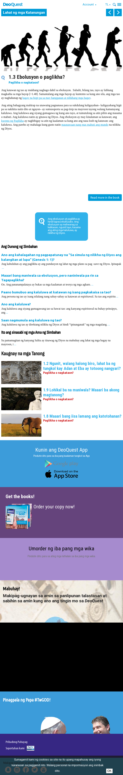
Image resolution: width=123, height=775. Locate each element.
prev (109, 12)
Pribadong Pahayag (16, 741)
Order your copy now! (54, 507)
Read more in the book (104, 197)
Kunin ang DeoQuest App (61, 450)
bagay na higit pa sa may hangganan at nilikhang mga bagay (56, 97)
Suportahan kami (15, 748)
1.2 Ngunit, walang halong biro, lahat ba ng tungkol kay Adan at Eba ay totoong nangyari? (82, 366)
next (118, 12)
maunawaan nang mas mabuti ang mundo (84, 124)
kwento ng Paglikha (12, 120)
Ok (109, 770)
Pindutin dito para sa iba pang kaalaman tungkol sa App (61, 455)
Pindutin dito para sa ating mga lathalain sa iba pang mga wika (61, 556)
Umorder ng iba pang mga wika (61, 548)
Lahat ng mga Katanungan (24, 12)
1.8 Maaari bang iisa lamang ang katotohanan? (82, 416)
